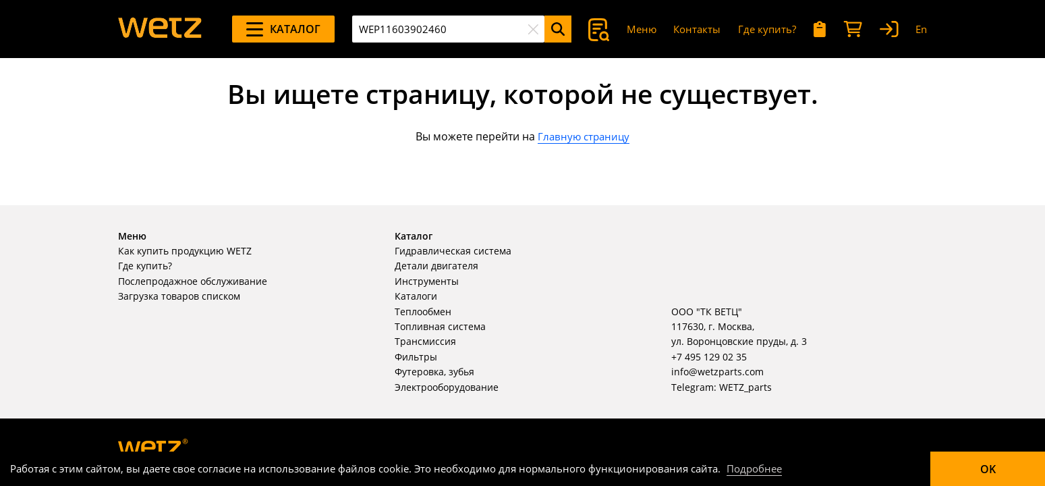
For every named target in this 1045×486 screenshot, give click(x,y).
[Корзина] (852, 29)
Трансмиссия (425, 341)
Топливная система (440, 326)
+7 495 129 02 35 (709, 356)
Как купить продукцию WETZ (185, 250)
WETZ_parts (745, 387)
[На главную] (160, 29)
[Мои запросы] (820, 29)
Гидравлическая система (453, 250)
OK (988, 469)
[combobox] (448, 29)
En (921, 29)
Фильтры (416, 356)
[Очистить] (533, 29)
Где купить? (767, 29)
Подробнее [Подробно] (754, 468)
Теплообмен (423, 311)
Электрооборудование (447, 387)
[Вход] (889, 29)
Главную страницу (583, 136)
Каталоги (416, 296)
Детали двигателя (436, 265)
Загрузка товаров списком (179, 296)
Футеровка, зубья (434, 371)
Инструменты (427, 281)
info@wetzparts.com (717, 371)
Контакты (697, 29)
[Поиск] (557, 29)
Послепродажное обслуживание (192, 281)
